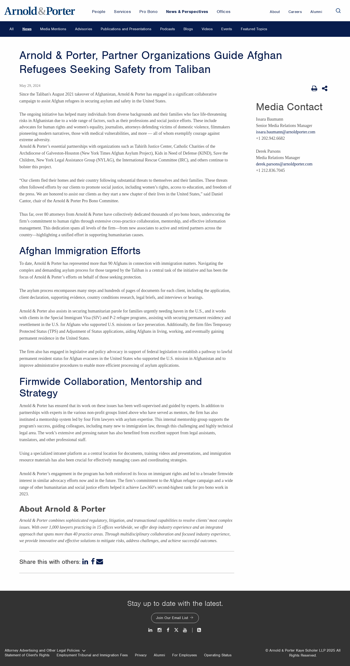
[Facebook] (93, 561)
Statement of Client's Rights (27, 655)
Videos (207, 29)
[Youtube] (185, 630)
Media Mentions (53, 29)
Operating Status (218, 655)
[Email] (99, 561)
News (27, 29)
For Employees (184, 655)
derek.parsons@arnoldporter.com (284, 164)
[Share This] (325, 88)
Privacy (141, 655)
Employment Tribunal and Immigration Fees (92, 655)
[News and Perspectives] (197, 630)
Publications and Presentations (126, 29)
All (11, 29)
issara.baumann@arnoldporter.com (285, 132)
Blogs (188, 29)
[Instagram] (160, 630)
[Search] (338, 10)
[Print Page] (314, 88)
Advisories (83, 29)
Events (226, 29)
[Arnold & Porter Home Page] (39, 10)
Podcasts (167, 29)
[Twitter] (176, 630)
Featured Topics (254, 29)
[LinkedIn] (85, 561)
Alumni (159, 655)
